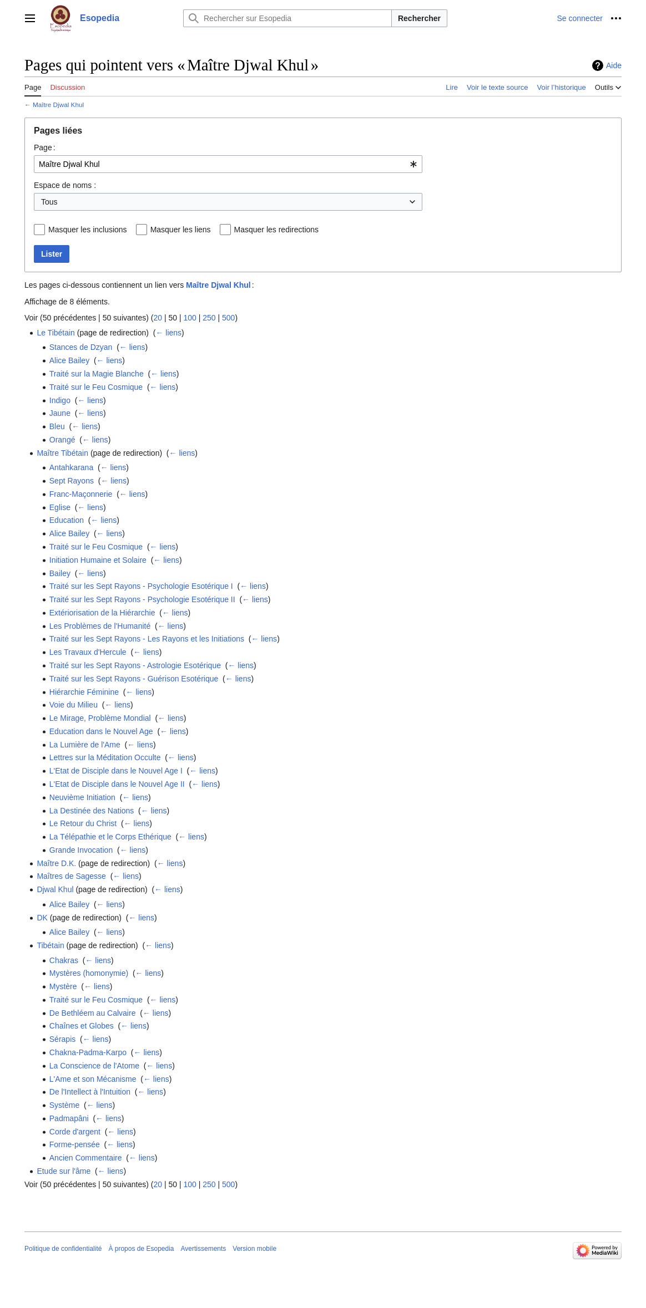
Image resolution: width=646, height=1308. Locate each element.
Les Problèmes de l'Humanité (99, 626)
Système (64, 1105)
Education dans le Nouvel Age (101, 731)
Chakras (63, 960)
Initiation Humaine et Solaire (98, 560)
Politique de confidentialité (63, 1249)
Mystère (63, 986)
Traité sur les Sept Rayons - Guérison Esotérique (134, 678)
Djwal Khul (55, 889)
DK (42, 917)
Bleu (57, 426)
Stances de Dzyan (81, 347)
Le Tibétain (56, 332)
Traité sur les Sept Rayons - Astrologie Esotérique (135, 665)
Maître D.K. (56, 863)
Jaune (59, 413)
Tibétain (50, 945)
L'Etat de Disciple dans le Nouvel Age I (116, 770)
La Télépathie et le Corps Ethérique (110, 836)
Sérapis (62, 1039)
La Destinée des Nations (91, 810)
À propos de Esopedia (141, 1249)
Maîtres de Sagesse (71, 876)
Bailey (59, 573)
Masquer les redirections (276, 229)
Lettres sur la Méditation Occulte (105, 757)
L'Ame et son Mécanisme (93, 1079)
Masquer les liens (180, 229)
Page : (44, 147)
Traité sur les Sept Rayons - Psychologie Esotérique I (141, 586)
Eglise (59, 507)
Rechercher (419, 18)
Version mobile (254, 1249)
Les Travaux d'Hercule (88, 652)
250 (209, 317)
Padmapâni (69, 1118)
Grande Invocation (81, 850)
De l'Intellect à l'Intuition (89, 1091)
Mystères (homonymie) (88, 973)
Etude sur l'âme (63, 1171)
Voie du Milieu (73, 704)
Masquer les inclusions (87, 229)
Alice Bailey (69, 360)
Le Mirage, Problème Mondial (100, 718)
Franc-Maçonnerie (81, 494)
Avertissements (203, 1249)
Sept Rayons (71, 480)
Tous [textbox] (49, 201)
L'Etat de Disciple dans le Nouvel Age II (117, 784)
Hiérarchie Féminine (84, 692)
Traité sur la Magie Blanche (96, 373)
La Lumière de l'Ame (84, 744)
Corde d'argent (74, 1131)
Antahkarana (71, 467)
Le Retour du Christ (83, 823)
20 (157, 317)
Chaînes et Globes (81, 1025)
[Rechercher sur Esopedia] (287, 18)
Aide (614, 65)
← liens (168, 332)
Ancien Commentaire (85, 1157)
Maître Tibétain (62, 453)
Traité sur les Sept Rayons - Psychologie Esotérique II (142, 599)
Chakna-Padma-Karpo (88, 1052)
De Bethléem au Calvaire (92, 1013)
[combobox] (228, 164)
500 (228, 317)
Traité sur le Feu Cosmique (96, 387)
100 (189, 317)
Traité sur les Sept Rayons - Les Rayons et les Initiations (146, 638)
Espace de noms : (65, 185)
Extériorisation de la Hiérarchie (102, 612)
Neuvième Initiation (82, 797)
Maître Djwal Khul (58, 104)
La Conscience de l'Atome (94, 1065)
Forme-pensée (74, 1144)
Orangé (62, 439)
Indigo (59, 400)
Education (66, 520)
